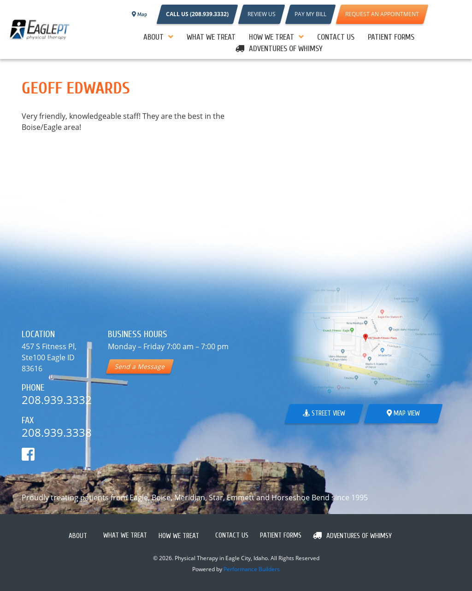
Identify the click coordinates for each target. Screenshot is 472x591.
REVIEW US (262, 14)
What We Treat (211, 37)
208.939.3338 (57, 432)
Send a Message (139, 366)
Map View (403, 413)
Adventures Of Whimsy (286, 48)
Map (139, 14)
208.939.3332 (57, 399)
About (153, 37)
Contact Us (335, 37)
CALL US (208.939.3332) (197, 14)
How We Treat (271, 37)
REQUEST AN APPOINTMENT (382, 14)
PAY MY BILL (310, 14)
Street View (324, 413)
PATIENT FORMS (391, 37)
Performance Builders (252, 569)
